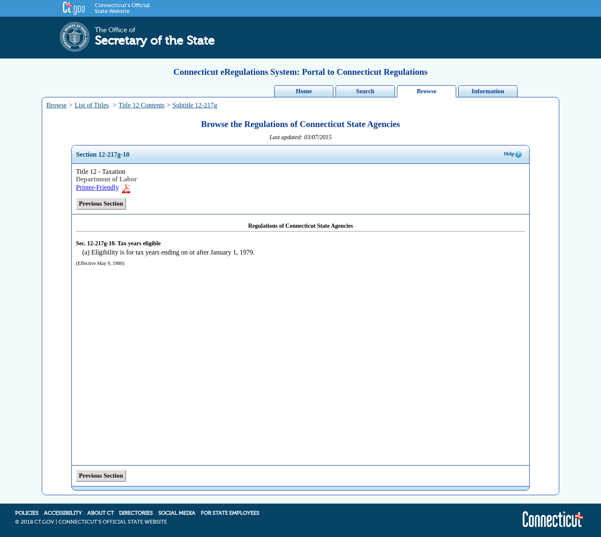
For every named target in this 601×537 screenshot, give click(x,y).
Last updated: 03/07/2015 (301, 137)
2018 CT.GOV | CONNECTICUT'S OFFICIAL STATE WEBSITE (94, 522)
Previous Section (101, 203)
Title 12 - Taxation (100, 171)
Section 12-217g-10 (102, 154)
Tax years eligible (139, 243)
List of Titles (92, 105)
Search (365, 91)
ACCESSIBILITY (63, 513)
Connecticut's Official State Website (122, 8)
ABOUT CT (100, 513)
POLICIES (26, 513)
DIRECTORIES (136, 513)
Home (304, 91)
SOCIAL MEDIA (176, 513)
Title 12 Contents (142, 105)
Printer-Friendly (103, 187)
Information (488, 91)
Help (513, 154)
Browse (426, 91)
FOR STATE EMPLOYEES (230, 513)
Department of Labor (106, 179)
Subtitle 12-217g (194, 105)
